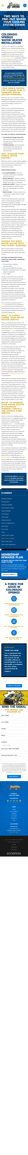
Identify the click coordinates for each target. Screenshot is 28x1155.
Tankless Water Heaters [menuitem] (7, 535)
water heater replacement (16, 373)
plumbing (12, 330)
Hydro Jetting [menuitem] (4, 517)
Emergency (14, 818)
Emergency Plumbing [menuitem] (6, 504)
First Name (5, 715)
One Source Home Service (13, 50)
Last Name (4, 722)
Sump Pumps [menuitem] (4, 529)
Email (3, 735)
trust (13, 424)
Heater (14, 809)
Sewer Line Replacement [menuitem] (7, 523)
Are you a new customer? (10, 748)
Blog (14, 820)
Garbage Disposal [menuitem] (5, 520)
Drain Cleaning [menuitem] (5, 514)
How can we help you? (9, 755)
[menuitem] (14, 844)
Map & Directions (14, 832)
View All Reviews (14, 686)
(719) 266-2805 (7, 77)
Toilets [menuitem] (3, 532)
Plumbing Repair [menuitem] (5, 501)
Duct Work (14, 816)
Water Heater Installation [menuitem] (7, 538)
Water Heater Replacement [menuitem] (8, 544)
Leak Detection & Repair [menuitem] (7, 508)
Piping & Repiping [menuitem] (5, 511)
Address (4, 742)
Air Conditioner (14, 811)
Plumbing (14, 813)
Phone (3, 728)
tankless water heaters (7, 58)
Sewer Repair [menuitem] (4, 526)
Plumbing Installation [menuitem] (6, 498)
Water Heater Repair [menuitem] (6, 541)
